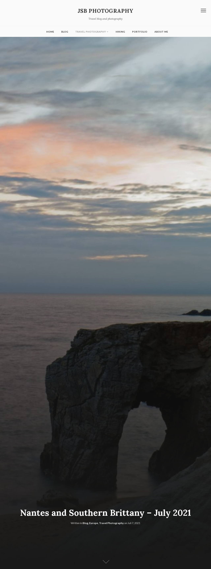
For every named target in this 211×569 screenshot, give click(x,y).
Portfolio (139, 31)
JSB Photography (105, 10)
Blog (64, 31)
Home (50, 31)
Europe (93, 523)
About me (161, 31)
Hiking (120, 31)
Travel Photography (90, 31)
